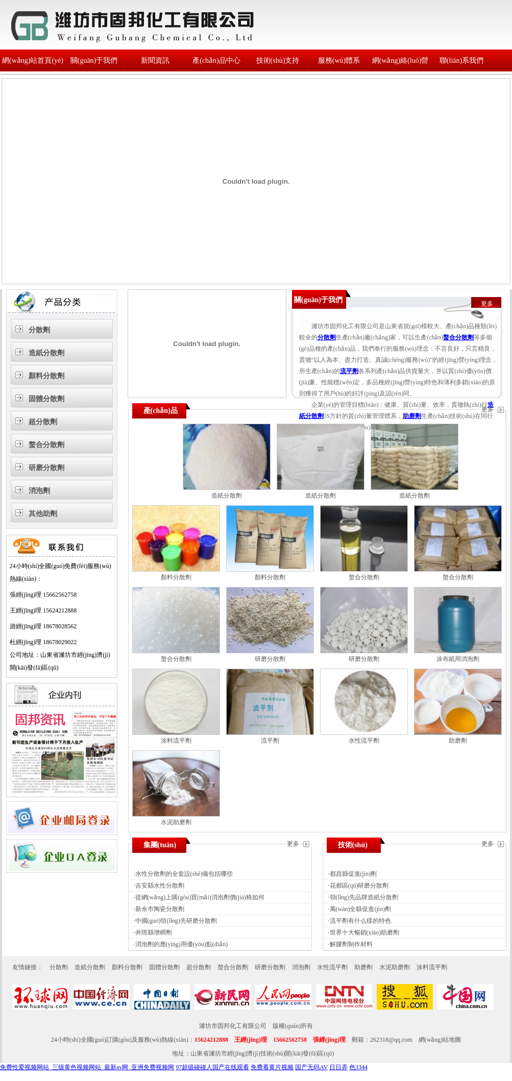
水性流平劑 (364, 740)
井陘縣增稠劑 (153, 932)
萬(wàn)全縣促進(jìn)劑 (361, 909)
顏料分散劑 (46, 376)
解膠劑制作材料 (351, 944)
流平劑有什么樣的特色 (360, 920)
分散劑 (39, 330)
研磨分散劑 (46, 468)
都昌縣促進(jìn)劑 (353, 873)
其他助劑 (43, 514)
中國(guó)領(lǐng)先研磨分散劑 (176, 920)
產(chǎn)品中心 (216, 60)
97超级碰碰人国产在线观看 (212, 1067)
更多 (487, 303)
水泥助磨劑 (176, 822)
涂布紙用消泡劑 (457, 658)
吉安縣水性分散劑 (159, 885)
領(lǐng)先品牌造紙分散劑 (364, 897)
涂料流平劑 (176, 740)
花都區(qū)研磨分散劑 (359, 885)
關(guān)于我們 (94, 60)
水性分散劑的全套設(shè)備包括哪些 (184, 873)
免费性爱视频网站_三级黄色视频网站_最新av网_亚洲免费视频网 (87, 1067)
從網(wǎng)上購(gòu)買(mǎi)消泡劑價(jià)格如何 (199, 897)
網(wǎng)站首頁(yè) (32, 60)
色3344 (358, 1067)
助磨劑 (412, 416)
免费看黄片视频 (272, 1067)
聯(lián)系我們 (461, 60)
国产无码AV (311, 1067)
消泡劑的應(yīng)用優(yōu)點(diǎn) (181, 944)
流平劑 (349, 371)
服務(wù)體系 (339, 60)
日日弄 (338, 1067)
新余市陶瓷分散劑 (159, 909)
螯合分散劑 (46, 445)
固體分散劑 (46, 399)
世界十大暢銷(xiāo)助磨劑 (365, 932)
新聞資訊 (155, 60)
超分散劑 (43, 422)
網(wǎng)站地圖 (440, 1039)
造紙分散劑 (46, 353)
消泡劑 (39, 491)
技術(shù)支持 (278, 60)
